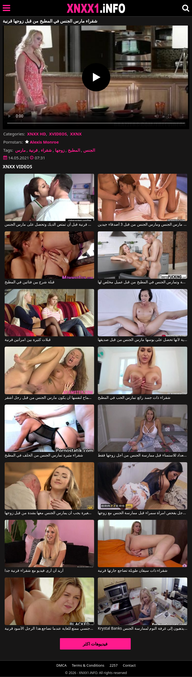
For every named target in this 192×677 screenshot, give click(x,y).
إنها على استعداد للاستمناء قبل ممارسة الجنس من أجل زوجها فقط (142, 455)
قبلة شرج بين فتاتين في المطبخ (29, 282)
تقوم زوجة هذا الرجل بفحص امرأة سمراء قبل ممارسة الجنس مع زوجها (142, 513)
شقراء (46, 150)
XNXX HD (36, 133)
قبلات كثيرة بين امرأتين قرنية (28, 340)
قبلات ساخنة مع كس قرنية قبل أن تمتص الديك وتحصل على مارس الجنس (49, 224)
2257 (113, 665)
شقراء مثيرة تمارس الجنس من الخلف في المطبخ (44, 455)
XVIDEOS (58, 133)
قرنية (33, 150)
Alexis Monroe (42, 142)
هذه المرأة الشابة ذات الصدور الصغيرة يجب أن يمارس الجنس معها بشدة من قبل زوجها (49, 513)
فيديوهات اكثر (95, 644)
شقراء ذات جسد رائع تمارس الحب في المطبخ (134, 398)
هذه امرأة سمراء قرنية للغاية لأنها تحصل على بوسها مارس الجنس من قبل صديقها (142, 340)
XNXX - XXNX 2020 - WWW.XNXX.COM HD (96, 8)
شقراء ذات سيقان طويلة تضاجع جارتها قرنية (132, 571)
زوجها (60, 150)
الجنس (89, 150)
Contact (129, 665)
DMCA (61, 665)
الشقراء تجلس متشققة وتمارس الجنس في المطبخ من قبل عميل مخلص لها (142, 282)
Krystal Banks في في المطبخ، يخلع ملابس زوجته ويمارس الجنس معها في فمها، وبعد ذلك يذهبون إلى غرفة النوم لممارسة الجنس (142, 628)
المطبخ (74, 150)
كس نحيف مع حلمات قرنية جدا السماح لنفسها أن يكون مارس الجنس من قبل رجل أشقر (49, 398)
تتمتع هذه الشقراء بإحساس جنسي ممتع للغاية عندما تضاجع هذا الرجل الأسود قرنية (49, 628)
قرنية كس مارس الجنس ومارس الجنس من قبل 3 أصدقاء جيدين (142, 224)
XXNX (75, 133)
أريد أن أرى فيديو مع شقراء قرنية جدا (34, 571)
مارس (20, 150)
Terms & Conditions (88, 665)
